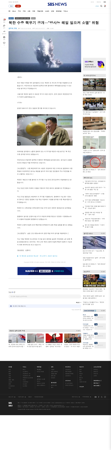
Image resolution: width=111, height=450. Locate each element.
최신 (10, 369)
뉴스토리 (25, 384)
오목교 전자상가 (69, 385)
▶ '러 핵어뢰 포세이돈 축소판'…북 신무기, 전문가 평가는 (37, 256)
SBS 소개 (12, 397)
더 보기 (77, 330)
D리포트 (53, 378)
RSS (80, 380)
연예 (52, 11)
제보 (80, 371)
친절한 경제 (54, 373)
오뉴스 (24, 380)
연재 (52, 366)
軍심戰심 (39, 369)
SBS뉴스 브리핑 (41, 383)
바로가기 (81, 366)
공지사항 (81, 387)
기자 (80, 375)
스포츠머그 (68, 369)
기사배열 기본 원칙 (75, 406)
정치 (19, 11)
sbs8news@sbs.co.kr (60, 402)
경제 (24, 11)
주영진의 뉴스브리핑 (28, 378)
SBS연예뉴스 (97, 380)
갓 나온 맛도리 (69, 383)
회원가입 (99, 2)
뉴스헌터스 (25, 371)
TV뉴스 (66, 11)
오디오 (38, 376)
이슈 (10, 388)
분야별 (10, 366)
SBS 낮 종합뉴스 (41, 385)
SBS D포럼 (96, 385)
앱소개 (81, 378)
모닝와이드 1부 (26, 373)
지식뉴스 (95, 369)
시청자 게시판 (82, 382)
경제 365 (53, 375)
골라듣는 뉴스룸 (41, 379)
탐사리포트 (54, 382)
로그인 (92, 2)
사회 (28, 11)
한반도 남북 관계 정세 (22, 18)
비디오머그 (68, 366)
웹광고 (30, 397)
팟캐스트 (95, 371)
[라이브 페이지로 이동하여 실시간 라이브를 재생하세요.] (18, 6)
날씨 (80, 369)
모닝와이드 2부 (26, 375)
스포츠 (47, 11)
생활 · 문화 (11, 380)
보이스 (38, 381)
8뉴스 (14, 11)
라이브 (81, 373)
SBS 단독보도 (54, 371)
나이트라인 (25, 382)
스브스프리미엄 (97, 366)
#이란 (97, 6)
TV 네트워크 (12, 386)
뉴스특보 (25, 386)
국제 (33, 11)
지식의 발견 (85, 324)
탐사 (52, 387)
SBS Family (76, 397)
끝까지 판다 (54, 385)
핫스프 (84, 314)
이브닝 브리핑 (40, 371)
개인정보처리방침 (38, 397)
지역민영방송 (86, 397)
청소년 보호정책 (84, 406)
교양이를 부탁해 (69, 373)
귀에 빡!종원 (68, 371)
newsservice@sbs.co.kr (59, 405)
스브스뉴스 (68, 380)
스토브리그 (68, 375)
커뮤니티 (95, 373)
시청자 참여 (22, 397)
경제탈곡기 (85, 333)
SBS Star (96, 383)
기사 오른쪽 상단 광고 (94, 42)
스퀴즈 (95, 375)
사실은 (52, 369)
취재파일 (58, 11)
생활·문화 (40, 11)
